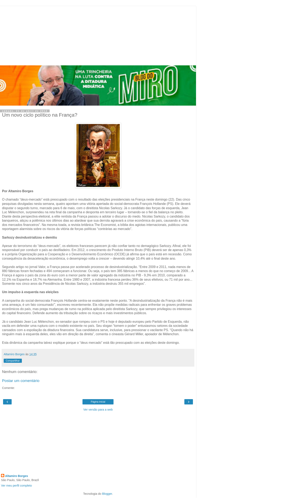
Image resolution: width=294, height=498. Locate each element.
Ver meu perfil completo (16, 485)
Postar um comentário (20, 381)
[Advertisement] (98, 34)
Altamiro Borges (16, 476)
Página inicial (98, 401)
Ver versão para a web (98, 409)
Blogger (107, 493)
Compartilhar (13, 360)
